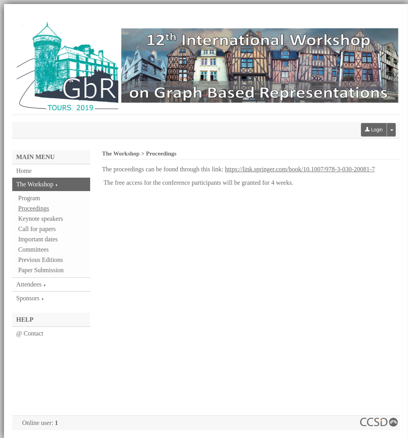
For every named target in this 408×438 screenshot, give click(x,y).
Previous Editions (40, 259)
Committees (33, 249)
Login (374, 130)
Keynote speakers (40, 218)
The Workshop (37, 184)
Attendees (31, 284)
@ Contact (29, 333)
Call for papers (37, 229)
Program (29, 198)
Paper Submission (41, 270)
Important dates (38, 239)
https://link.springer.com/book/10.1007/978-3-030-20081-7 (300, 169)
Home (24, 170)
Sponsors (30, 298)
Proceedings (33, 208)
